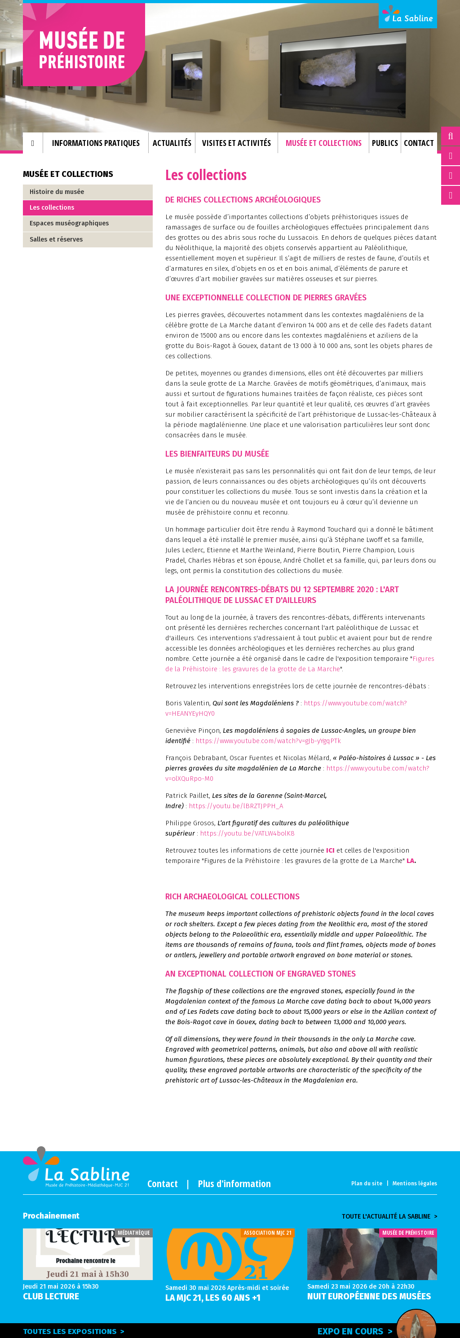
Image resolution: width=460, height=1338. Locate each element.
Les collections (52, 207)
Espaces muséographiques (69, 223)
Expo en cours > (377, 1330)
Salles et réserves (56, 239)
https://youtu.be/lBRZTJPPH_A (236, 806)
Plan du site (366, 1183)
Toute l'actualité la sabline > (389, 1217)
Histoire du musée (57, 192)
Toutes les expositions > (73, 1331)
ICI (330, 850)
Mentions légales (415, 1183)
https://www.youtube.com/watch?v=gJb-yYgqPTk (268, 741)
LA (410, 861)
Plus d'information (234, 1183)
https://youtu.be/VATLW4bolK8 (247, 833)
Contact (162, 1183)
